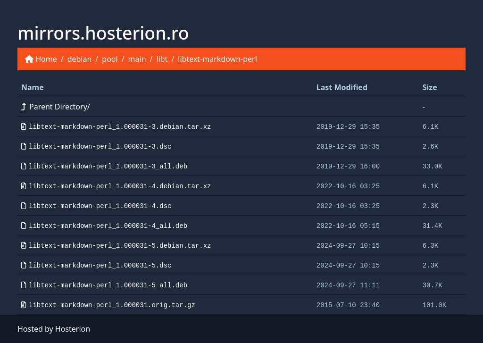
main (137, 59)
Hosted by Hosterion (53, 329)
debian (79, 59)
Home (46, 59)
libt (162, 59)
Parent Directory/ (55, 106)
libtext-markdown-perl (217, 59)
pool (109, 59)
